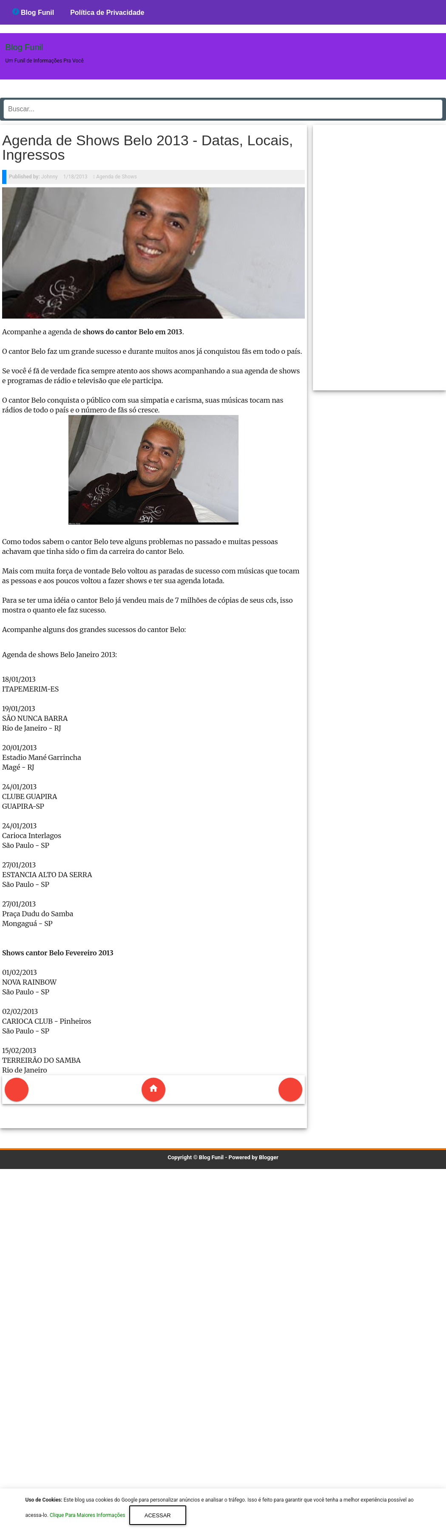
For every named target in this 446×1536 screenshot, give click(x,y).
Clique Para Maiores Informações (88, 1516)
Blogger (268, 1157)
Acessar (158, 1515)
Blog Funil (33, 12)
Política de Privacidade (107, 12)
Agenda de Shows (116, 177)
